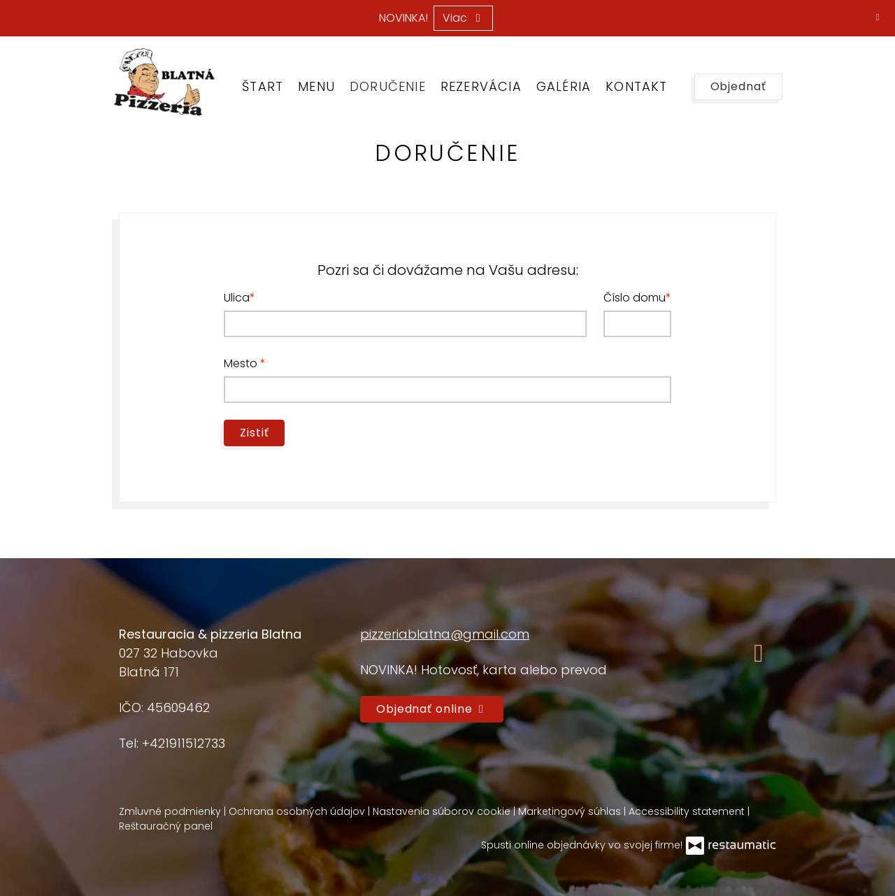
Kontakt (636, 86)
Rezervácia (481, 86)
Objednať (738, 86)
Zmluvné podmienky (171, 811)
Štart (262, 86)
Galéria (563, 86)
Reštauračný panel (166, 826)
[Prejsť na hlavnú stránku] (164, 82)
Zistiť (254, 433)
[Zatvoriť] (877, 17)
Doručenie (388, 86)
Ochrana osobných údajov (298, 811)
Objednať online (431, 709)
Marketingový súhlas (571, 811)
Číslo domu (634, 298)
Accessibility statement (688, 811)
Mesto (242, 363)
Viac (463, 18)
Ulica (237, 298)
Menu (316, 86)
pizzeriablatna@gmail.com (444, 634)
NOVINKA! (403, 18)
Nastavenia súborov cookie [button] (443, 811)
